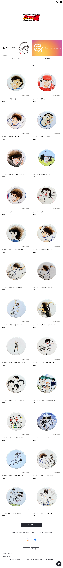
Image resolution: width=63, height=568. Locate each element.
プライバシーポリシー (8, 553)
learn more (47, 58)
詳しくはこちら (16, 58)
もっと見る (31, 525)
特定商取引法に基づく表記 (9, 556)
